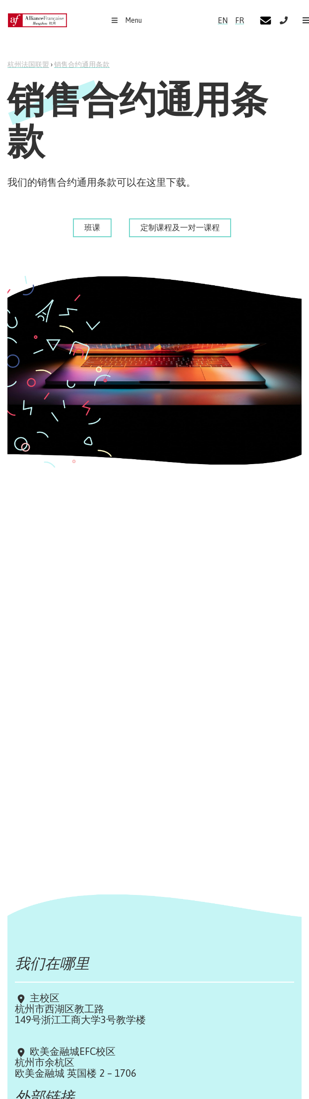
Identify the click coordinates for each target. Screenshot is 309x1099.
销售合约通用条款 (82, 64)
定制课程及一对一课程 (180, 227)
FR (239, 20)
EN (223, 20)
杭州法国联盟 (28, 64)
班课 (92, 227)
